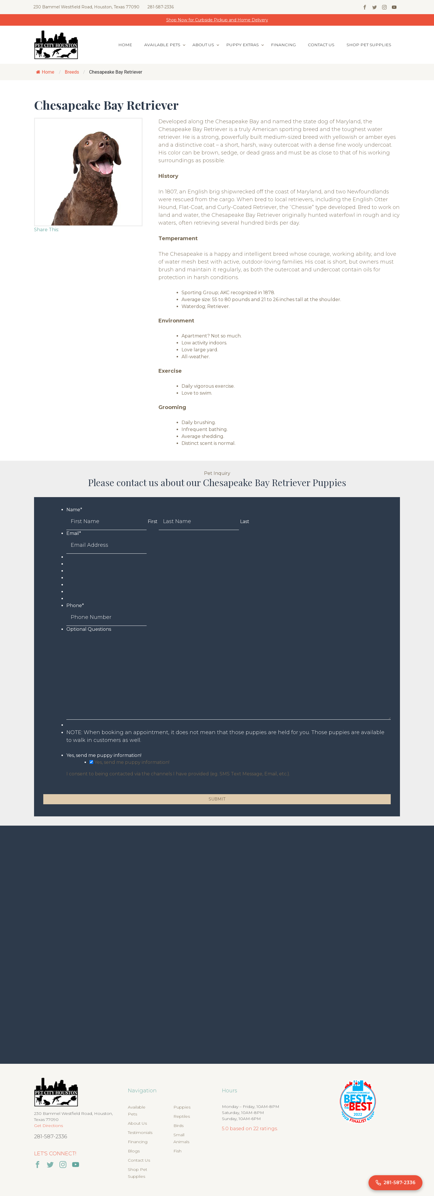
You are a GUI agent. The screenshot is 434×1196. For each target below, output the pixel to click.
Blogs (134, 1151)
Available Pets (162, 44)
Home (125, 44)
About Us (203, 44)
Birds (178, 1125)
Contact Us (321, 44)
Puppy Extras (242, 44)
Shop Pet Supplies (369, 44)
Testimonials (140, 1132)
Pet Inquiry (217, 473)
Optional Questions (88, 629)
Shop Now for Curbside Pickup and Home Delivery (217, 20)
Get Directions (48, 1125)
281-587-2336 (160, 7)
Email (73, 533)
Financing (283, 44)
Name (74, 509)
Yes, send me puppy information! (103, 755)
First (153, 521)
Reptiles (181, 1116)
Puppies (181, 1107)
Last (244, 521)
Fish (177, 1151)
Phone (75, 605)
